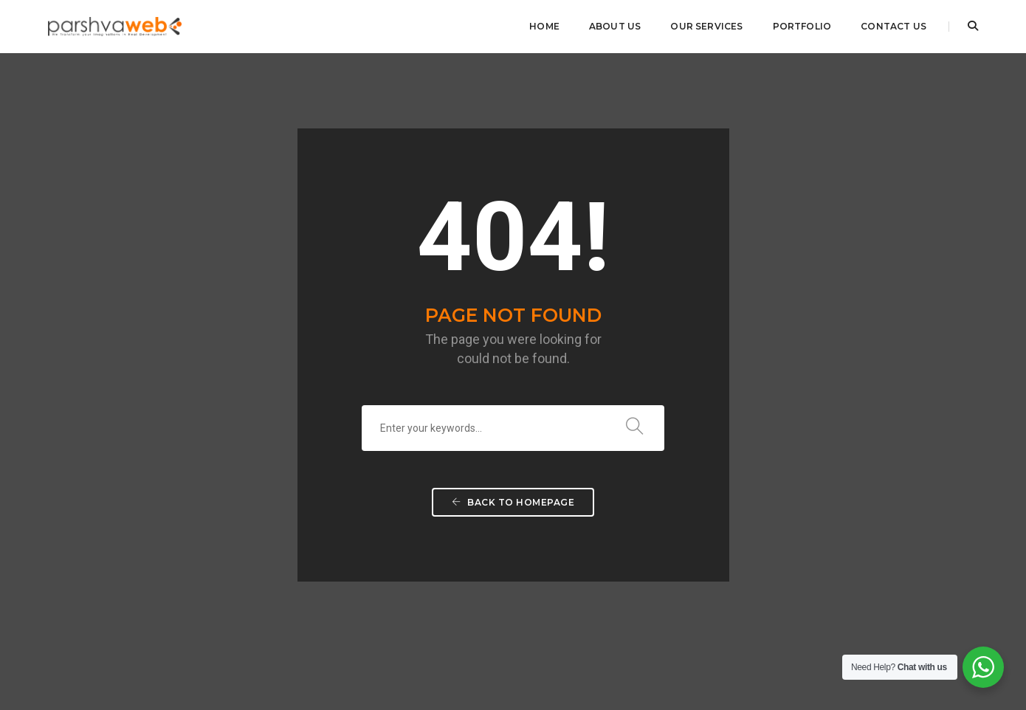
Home (544, 26)
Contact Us (893, 26)
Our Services (706, 26)
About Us (615, 26)
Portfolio (802, 26)
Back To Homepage (513, 436)
